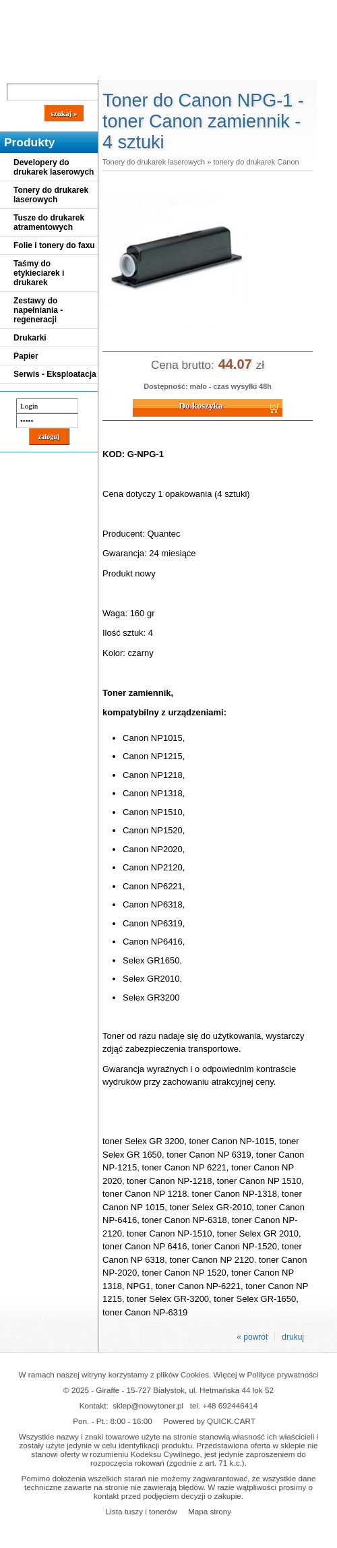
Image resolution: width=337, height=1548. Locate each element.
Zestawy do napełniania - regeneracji (38, 310)
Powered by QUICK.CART (209, 1421)
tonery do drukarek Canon (256, 162)
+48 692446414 (230, 1405)
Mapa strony (209, 1511)
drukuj (293, 1337)
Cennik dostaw (82, 68)
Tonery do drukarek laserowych (50, 194)
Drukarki (30, 338)
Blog (20, 68)
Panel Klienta (163, 68)
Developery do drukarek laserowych (53, 167)
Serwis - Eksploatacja (54, 374)
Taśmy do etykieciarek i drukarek (38, 273)
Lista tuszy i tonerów (141, 1511)
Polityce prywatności (283, 1374)
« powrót (252, 1337)
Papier (25, 356)
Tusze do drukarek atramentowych (48, 222)
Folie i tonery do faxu (54, 245)
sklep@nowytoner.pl (148, 1405)
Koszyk (304, 10)
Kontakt (228, 68)
